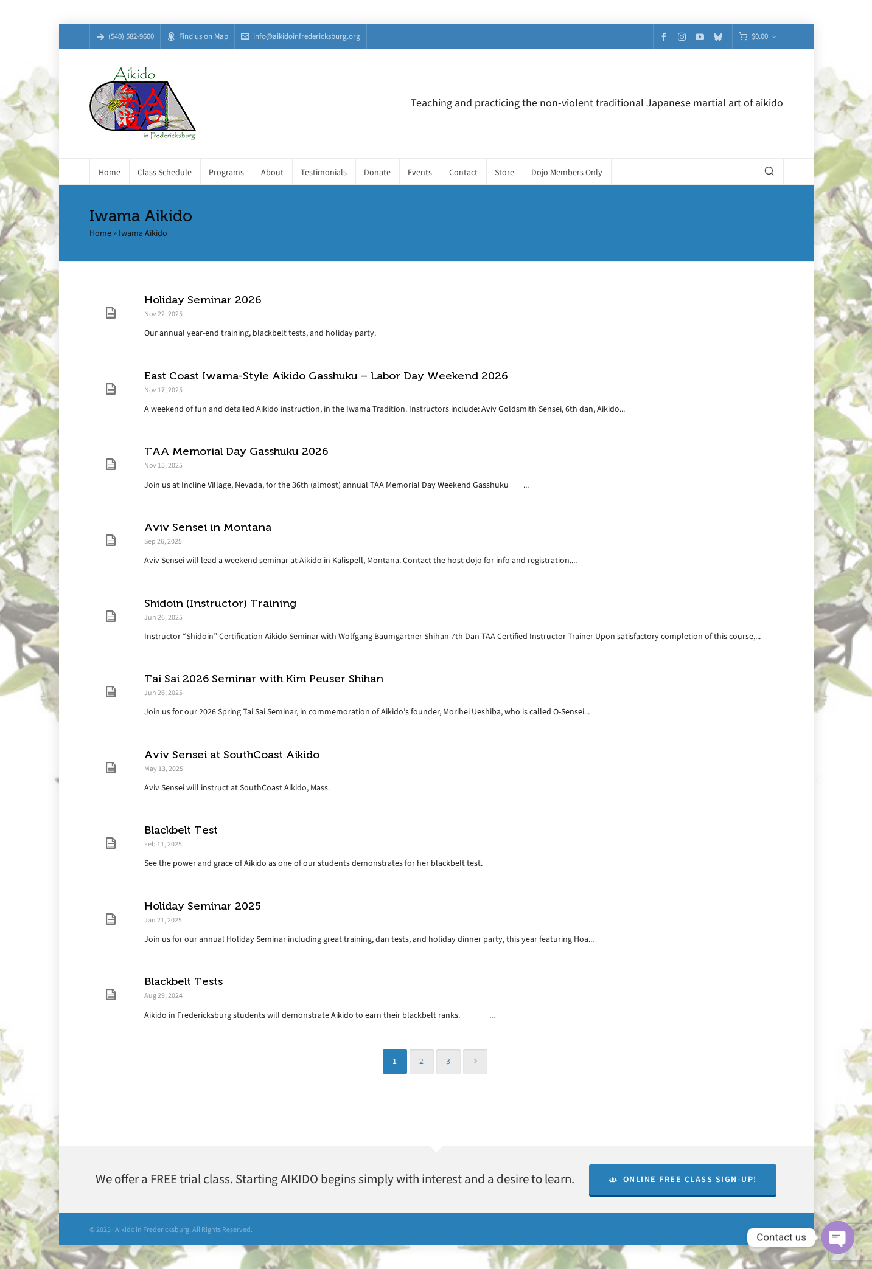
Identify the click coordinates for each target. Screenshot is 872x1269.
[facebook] (666, 36)
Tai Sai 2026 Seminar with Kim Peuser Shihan (263, 679)
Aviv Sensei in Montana (207, 527)
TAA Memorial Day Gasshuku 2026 (236, 451)
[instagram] (683, 36)
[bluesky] (720, 36)
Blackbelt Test (181, 830)
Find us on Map (197, 36)
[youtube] (702, 36)
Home (100, 233)
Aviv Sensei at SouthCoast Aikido (231, 755)
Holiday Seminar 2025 (202, 906)
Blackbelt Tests (183, 981)
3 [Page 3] (448, 1061)
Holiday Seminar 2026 (202, 300)
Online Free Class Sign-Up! (683, 1179)
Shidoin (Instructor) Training (220, 603)
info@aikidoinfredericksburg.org (300, 36)
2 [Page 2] (421, 1061)
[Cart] (757, 36)
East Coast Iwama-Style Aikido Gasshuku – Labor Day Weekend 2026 (326, 376)
